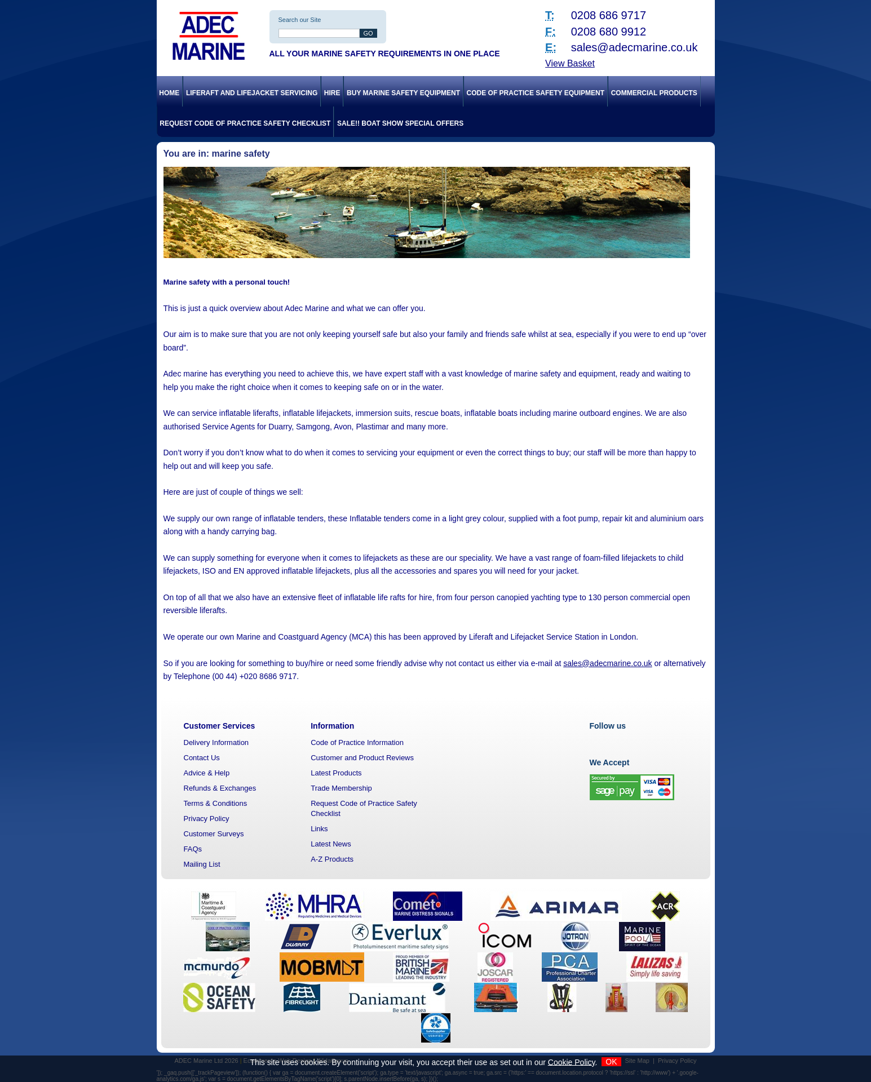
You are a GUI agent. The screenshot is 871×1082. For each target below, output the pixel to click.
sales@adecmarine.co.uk (634, 47)
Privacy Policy (206, 818)
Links (319, 828)
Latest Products (336, 773)
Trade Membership (341, 788)
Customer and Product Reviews (362, 757)
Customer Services (219, 725)
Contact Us (202, 757)
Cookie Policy (571, 1061)
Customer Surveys (214, 834)
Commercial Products (654, 93)
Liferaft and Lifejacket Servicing (251, 93)
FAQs (193, 849)
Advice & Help (207, 773)
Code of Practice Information (357, 742)
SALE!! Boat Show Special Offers (400, 123)
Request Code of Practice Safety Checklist (245, 123)
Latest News (331, 844)
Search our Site (299, 19)
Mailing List (202, 864)
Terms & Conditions (215, 803)
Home (169, 93)
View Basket (570, 63)
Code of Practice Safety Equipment (535, 93)
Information (332, 725)
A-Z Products (332, 859)
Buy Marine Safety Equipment (403, 93)
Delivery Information (216, 742)
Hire (332, 93)
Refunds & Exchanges (220, 788)
